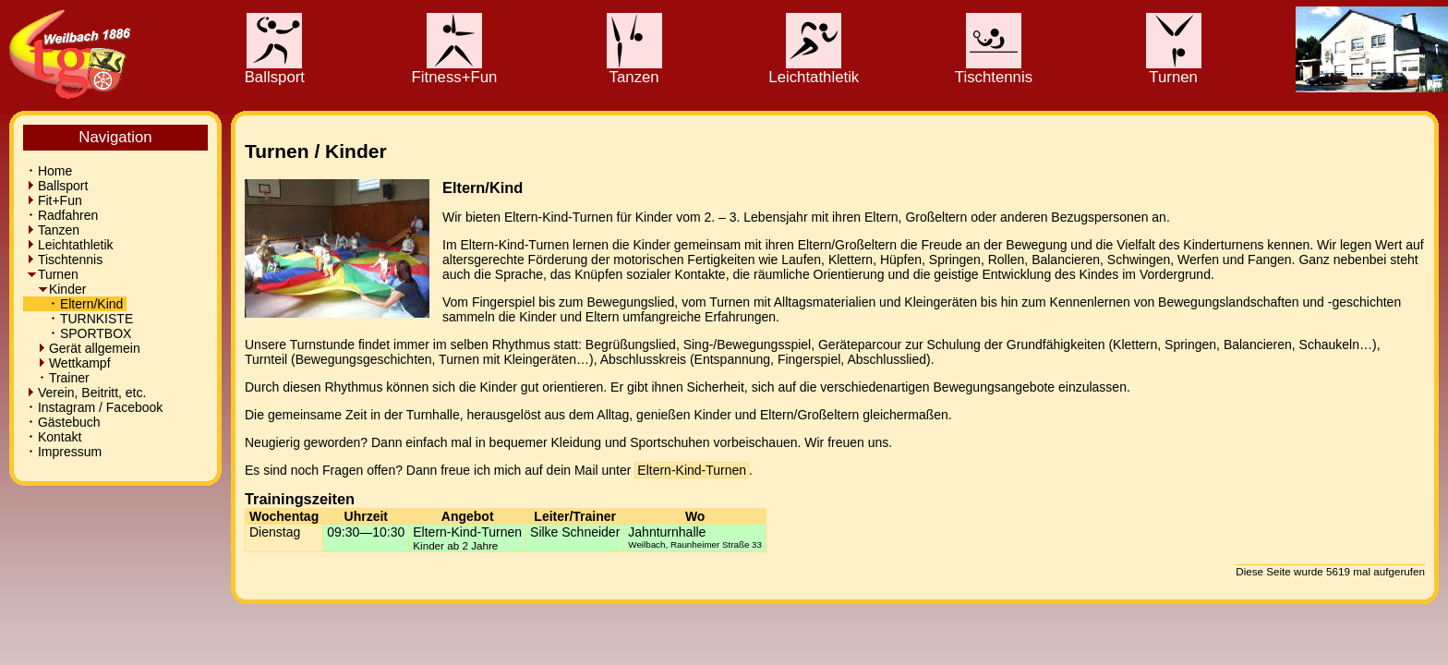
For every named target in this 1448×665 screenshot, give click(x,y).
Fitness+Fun (455, 70)
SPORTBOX (79, 333)
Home (49, 170)
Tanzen (634, 70)
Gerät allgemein (83, 348)
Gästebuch (63, 422)
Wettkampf (68, 363)
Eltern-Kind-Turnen (691, 470)
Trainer (58, 377)
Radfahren (62, 215)
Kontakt (54, 436)
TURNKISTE (80, 318)
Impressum (64, 451)
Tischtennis (993, 70)
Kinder (56, 289)
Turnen (1173, 70)
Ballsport (275, 70)
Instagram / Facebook (94, 407)
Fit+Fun (54, 200)
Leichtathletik (813, 70)
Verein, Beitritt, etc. (86, 392)
